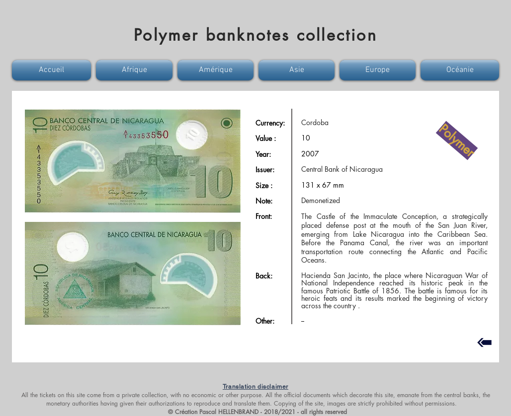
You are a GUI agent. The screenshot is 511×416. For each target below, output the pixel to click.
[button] (52, 70)
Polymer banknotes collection (255, 35)
